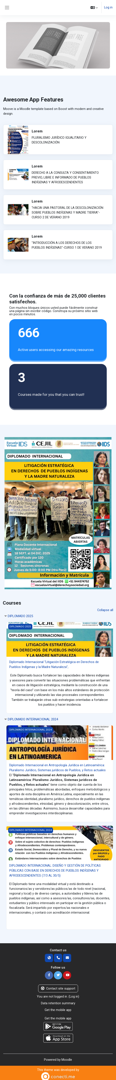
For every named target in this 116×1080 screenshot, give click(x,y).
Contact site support (58, 987)
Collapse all (105, 610)
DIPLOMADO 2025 (20, 616)
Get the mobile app (58, 1008)
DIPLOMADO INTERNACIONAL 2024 (33, 719)
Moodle (66, 1057)
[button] (94, 7)
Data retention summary (58, 1001)
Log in (108, 8)
